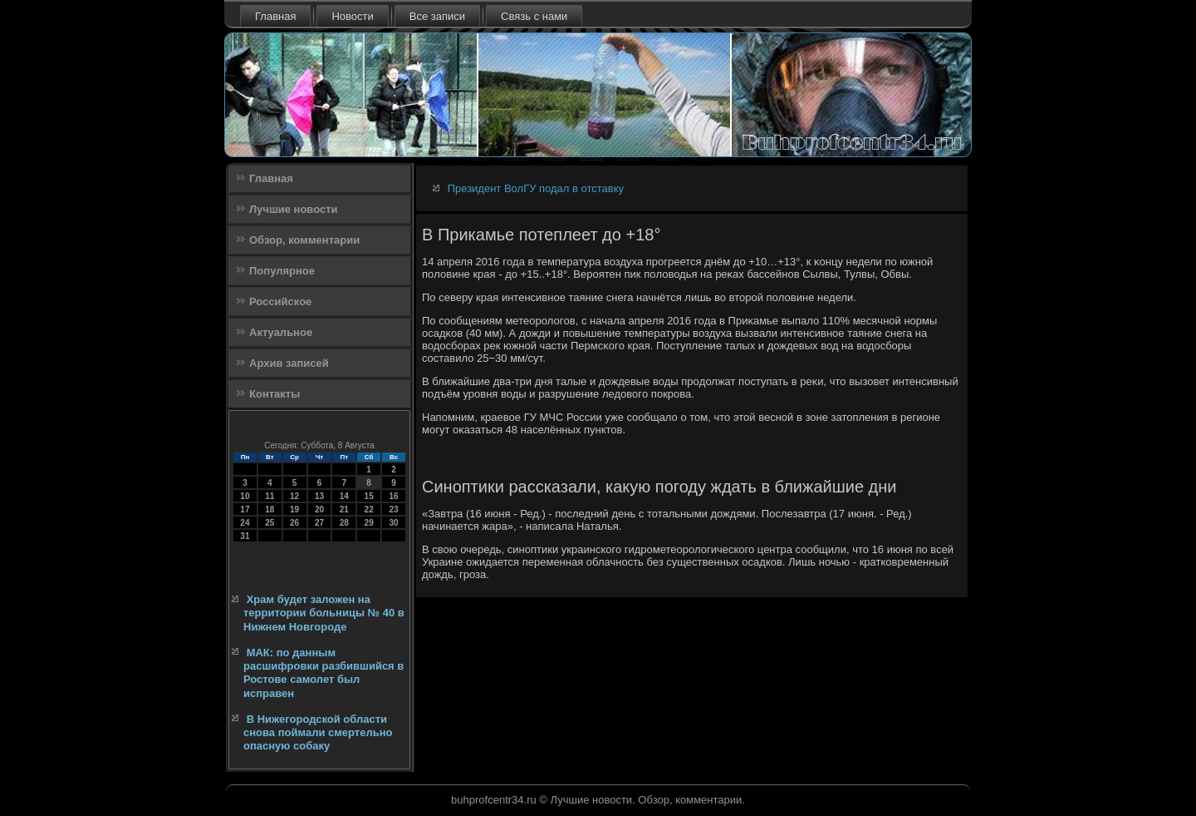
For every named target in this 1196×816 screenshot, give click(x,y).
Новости (352, 16)
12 (294, 496)
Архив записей (289, 363)
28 (344, 522)
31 (244, 536)
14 (344, 496)
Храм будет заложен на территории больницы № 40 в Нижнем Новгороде (323, 613)
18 (269, 509)
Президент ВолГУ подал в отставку (536, 188)
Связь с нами (534, 16)
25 (269, 522)
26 (294, 522)
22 (369, 509)
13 (319, 496)
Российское (280, 301)
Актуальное (280, 332)
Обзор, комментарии (304, 240)
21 (344, 509)
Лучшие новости (293, 209)
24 (244, 522)
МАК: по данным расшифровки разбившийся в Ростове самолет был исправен (323, 673)
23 (393, 509)
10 (244, 496)
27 (319, 522)
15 (369, 496)
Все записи (437, 16)
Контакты (274, 394)
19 (294, 509)
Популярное (282, 271)
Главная (275, 16)
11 (269, 496)
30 (393, 522)
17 (244, 509)
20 (319, 509)
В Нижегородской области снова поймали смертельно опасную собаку (318, 733)
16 (393, 496)
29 (369, 522)
